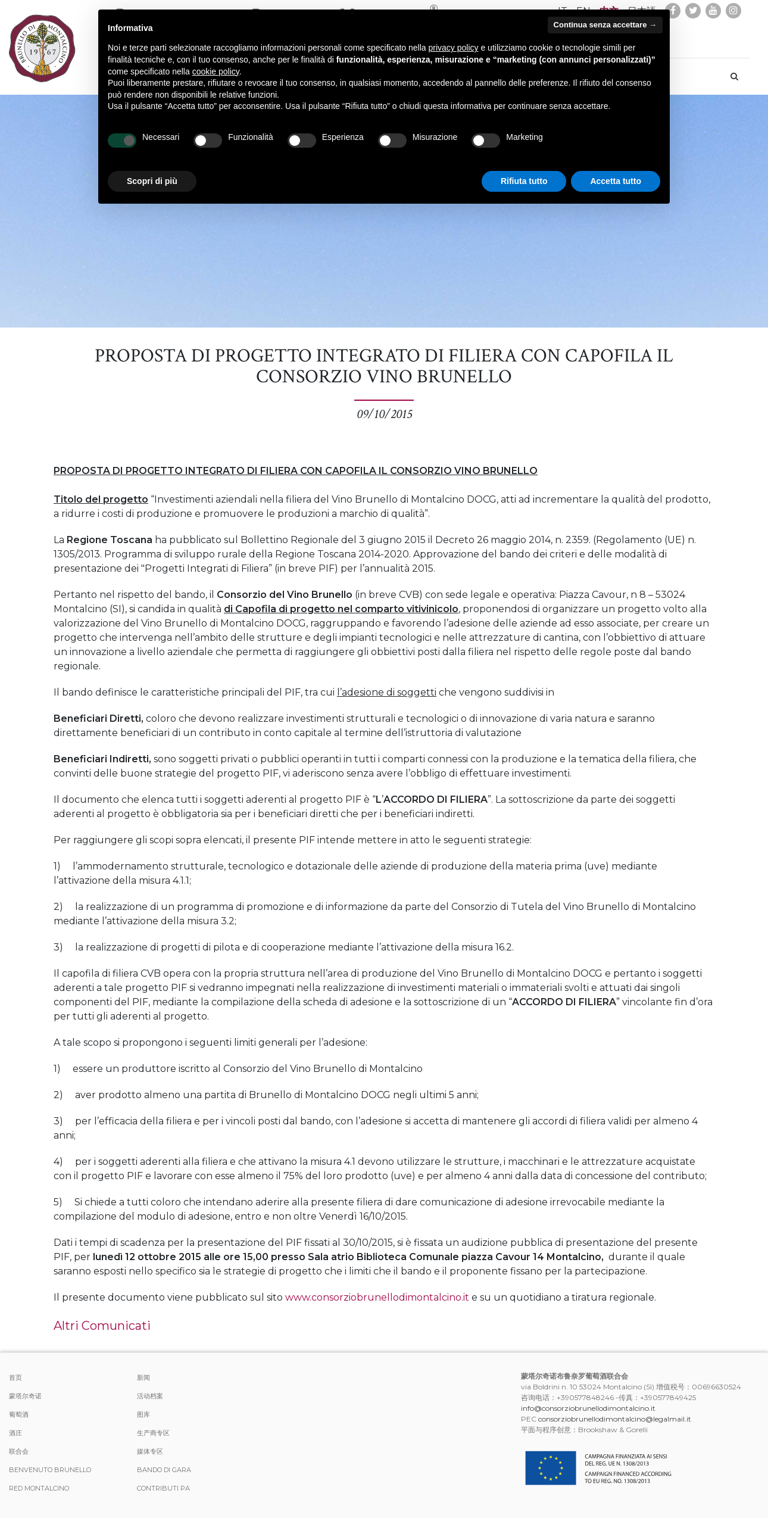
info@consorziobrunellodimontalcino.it (588, 1408)
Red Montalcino (39, 1488)
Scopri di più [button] (152, 181)
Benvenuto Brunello (50, 1470)
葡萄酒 (19, 1414)
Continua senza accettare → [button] (605, 24)
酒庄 (15, 1433)
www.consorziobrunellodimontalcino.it (377, 1297)
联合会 (19, 1451)
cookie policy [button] (215, 71)
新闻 (143, 1377)
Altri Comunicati (102, 1325)
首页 (15, 1377)
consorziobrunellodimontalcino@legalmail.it (614, 1418)
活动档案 (150, 1396)
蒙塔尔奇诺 (25, 1396)
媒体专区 (150, 1451)
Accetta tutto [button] (615, 181)
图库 (143, 1414)
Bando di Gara (164, 1470)
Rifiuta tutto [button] (524, 181)
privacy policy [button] (454, 47)
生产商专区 (153, 1433)
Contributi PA (163, 1488)
